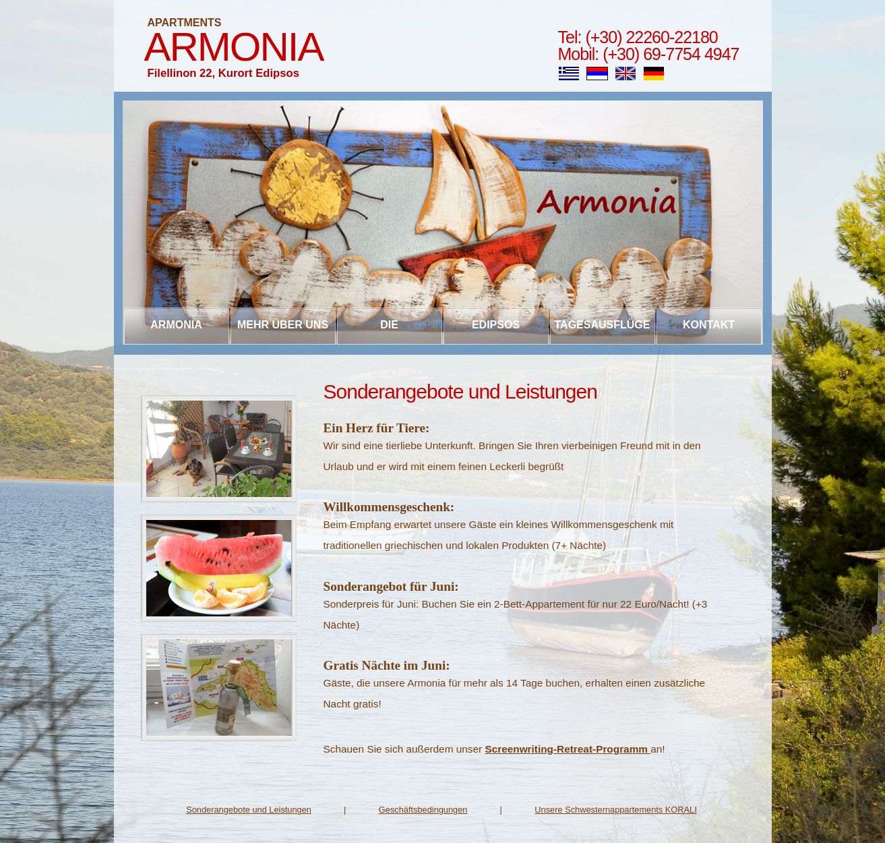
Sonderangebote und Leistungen (248, 810)
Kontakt (709, 324)
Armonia (234, 46)
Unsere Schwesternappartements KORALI (615, 810)
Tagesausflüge (602, 324)
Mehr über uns (282, 324)
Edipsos (496, 324)
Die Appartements (389, 332)
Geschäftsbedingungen (423, 810)
